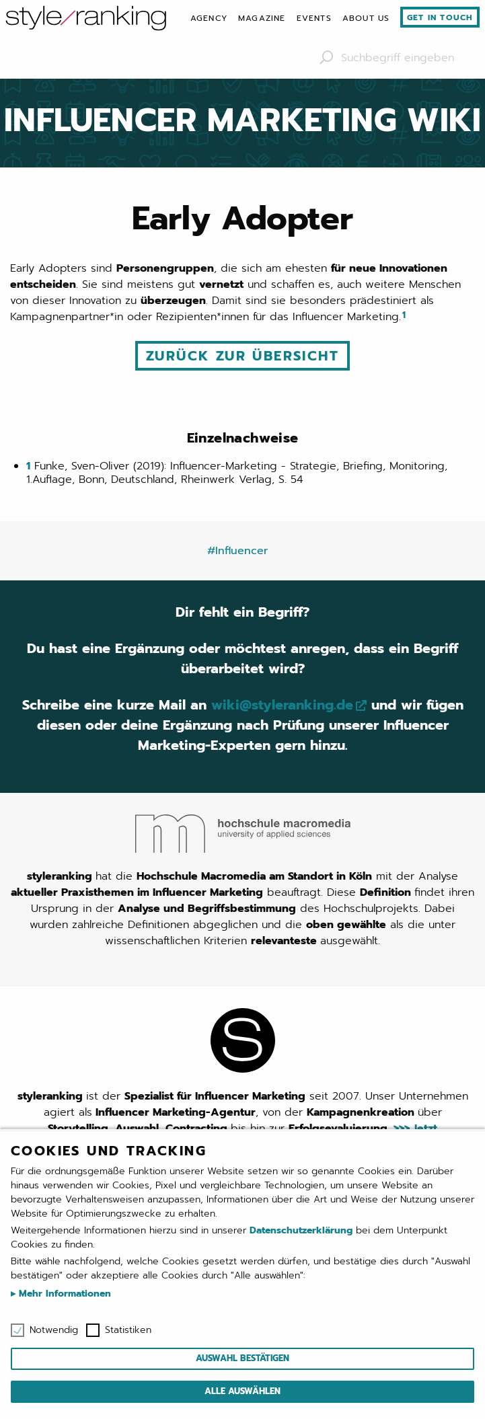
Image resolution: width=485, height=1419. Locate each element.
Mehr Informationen (63, 1294)
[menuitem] (209, 18)
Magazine (262, 18)
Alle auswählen (242, 1391)
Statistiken (128, 1330)
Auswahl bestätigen (242, 1358)
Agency (208, 18)
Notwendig (54, 1330)
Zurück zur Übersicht (242, 356)
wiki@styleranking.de (282, 705)
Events (314, 18)
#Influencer (237, 551)
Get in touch (440, 17)
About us (366, 18)
